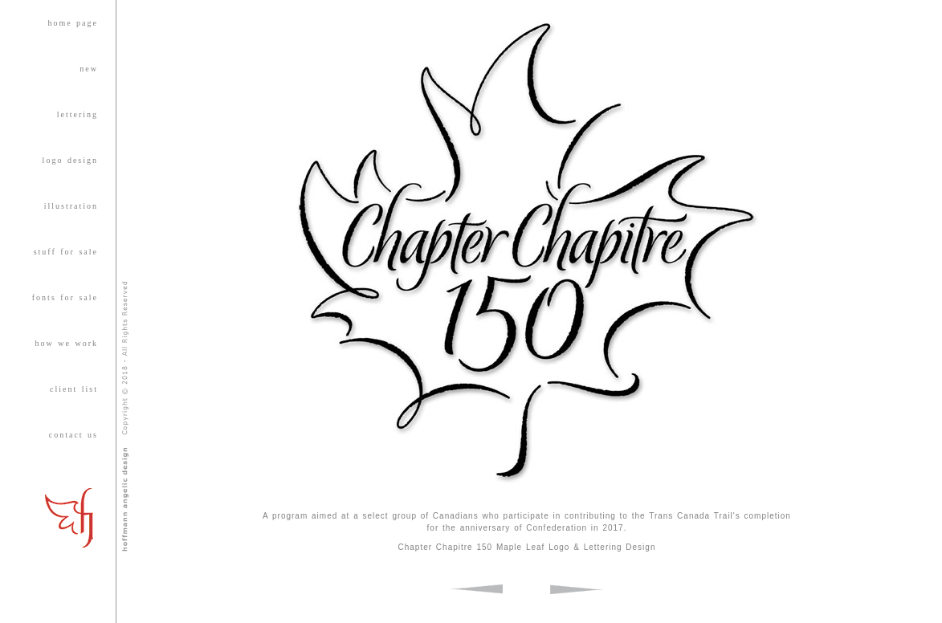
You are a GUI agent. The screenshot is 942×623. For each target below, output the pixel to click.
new (89, 68)
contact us (73, 434)
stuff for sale (66, 251)
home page (72, 22)
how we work (66, 343)
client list (74, 389)
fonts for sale (65, 297)
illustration (71, 206)
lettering (77, 114)
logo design (70, 160)
